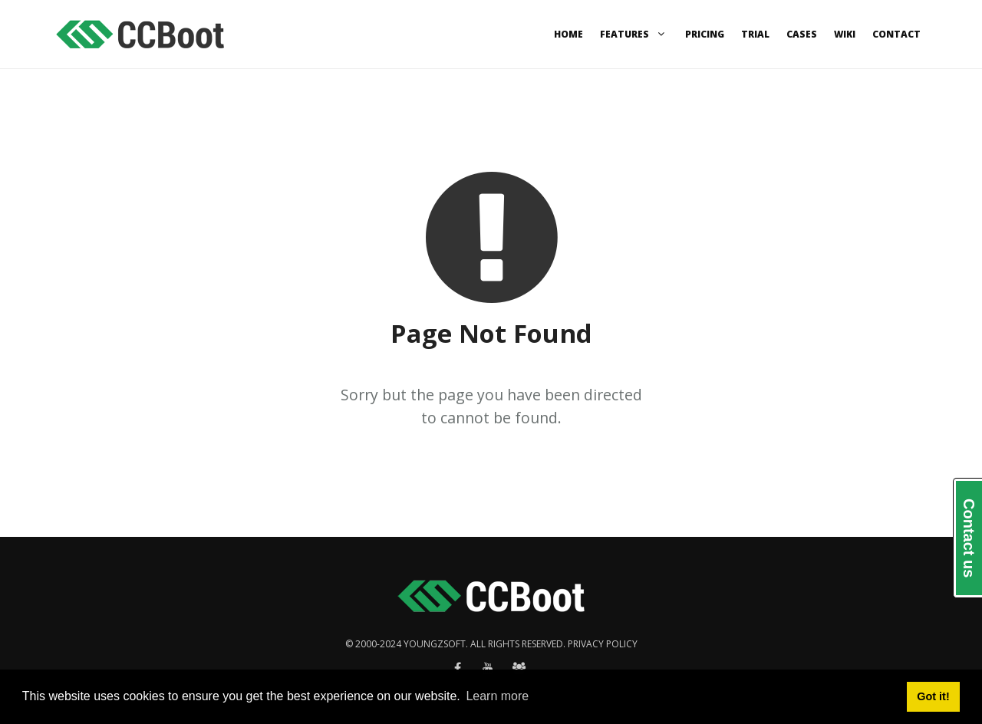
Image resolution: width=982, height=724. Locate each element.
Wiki (844, 34)
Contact (896, 34)
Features (634, 34)
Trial (755, 34)
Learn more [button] (497, 696)
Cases (801, 34)
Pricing (704, 34)
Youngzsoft (435, 643)
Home (568, 34)
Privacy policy (603, 643)
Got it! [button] (933, 696)
